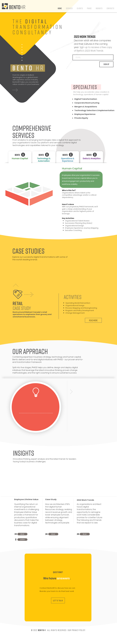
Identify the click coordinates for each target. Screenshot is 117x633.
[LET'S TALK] (58, 600)
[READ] (22, 534)
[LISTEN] (22, 539)
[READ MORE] (93, 320)
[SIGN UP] (106, 64)
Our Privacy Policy (76, 630)
